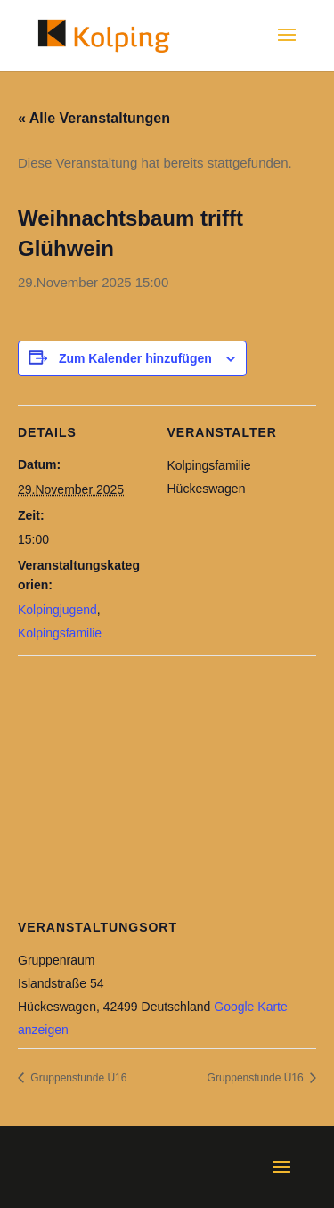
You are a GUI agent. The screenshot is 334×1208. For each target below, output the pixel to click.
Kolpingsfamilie (60, 633)
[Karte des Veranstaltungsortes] (167, 784)
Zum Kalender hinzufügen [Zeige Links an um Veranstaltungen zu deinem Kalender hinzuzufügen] (135, 358)
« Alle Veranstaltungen (94, 118)
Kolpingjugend (57, 610)
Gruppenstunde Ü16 (77, 1078)
